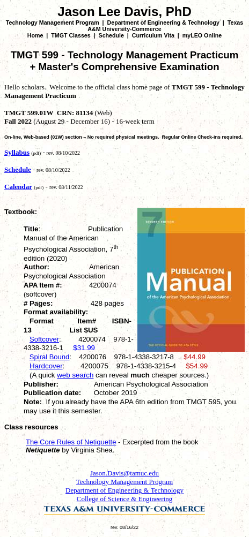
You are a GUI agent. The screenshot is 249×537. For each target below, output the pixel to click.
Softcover (44, 339)
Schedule (111, 35)
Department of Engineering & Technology (163, 22)
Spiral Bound (49, 357)
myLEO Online (202, 35)
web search (75, 375)
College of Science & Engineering (124, 499)
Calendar (18, 187)
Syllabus (17, 152)
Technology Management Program (52, 22)
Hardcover (46, 366)
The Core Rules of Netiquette (71, 442)
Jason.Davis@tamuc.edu (124, 473)
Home (35, 35)
